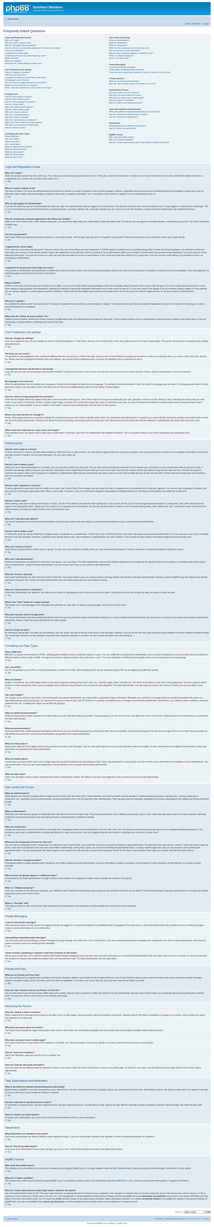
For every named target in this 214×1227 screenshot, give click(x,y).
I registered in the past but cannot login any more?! (25, 56)
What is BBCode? (12, 136)
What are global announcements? (19, 147)
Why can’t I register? (13, 61)
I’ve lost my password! (14, 50)
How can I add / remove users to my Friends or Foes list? (132, 84)
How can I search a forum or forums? (124, 93)
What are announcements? (16, 149)
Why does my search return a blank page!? (126, 98)
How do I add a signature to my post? (20, 102)
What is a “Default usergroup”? (121, 56)
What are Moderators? (118, 43)
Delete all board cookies (174, 1218)
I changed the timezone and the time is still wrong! (25, 77)
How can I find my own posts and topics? (125, 103)
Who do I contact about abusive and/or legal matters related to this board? (139, 142)
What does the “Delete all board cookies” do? (23, 63)
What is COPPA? (12, 58)
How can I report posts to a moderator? (21, 120)
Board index (13, 19)
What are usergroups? (118, 45)
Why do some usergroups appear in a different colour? (131, 53)
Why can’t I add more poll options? (19, 107)
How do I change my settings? (17, 72)
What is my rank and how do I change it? (21, 85)
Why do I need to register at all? (18, 43)
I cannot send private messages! (122, 67)
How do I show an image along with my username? (26, 82)
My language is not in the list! (17, 80)
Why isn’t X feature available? (121, 140)
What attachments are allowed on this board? (127, 126)
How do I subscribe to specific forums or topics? (128, 114)
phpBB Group (79, 1168)
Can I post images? (13, 144)
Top (9, 181)
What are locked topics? (15, 154)
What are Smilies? (12, 141)
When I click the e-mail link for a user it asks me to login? (28, 88)
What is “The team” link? (119, 58)
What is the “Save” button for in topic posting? (23, 122)
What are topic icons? (14, 157)
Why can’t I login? (12, 40)
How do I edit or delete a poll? (17, 109)
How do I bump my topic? (15, 128)
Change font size (206, 18)
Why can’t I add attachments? (17, 115)
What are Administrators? (119, 40)
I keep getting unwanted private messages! (126, 70)
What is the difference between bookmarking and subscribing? (134, 112)
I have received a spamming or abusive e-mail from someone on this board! (139, 72)
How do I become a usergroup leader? (124, 50)
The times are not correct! (15, 75)
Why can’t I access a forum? (16, 112)
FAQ (188, 24)
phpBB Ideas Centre (124, 1180)
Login (206, 24)
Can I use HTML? (12, 139)
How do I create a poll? (14, 104)
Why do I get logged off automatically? (20, 45)
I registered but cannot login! (16, 53)
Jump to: (178, 1212)
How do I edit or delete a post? (17, 99)
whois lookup (189, 1193)
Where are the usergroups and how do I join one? (129, 48)
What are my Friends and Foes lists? (124, 81)
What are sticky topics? (14, 152)
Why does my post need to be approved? (22, 125)
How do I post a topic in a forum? (18, 97)
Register (197, 24)
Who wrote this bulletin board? (121, 137)
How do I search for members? (121, 100)
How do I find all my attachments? (123, 128)
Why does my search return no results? (125, 95)
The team (158, 1218)
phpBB (98, 1223)
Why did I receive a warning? (17, 117)
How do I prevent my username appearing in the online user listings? (33, 48)
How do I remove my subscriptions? (123, 117)
